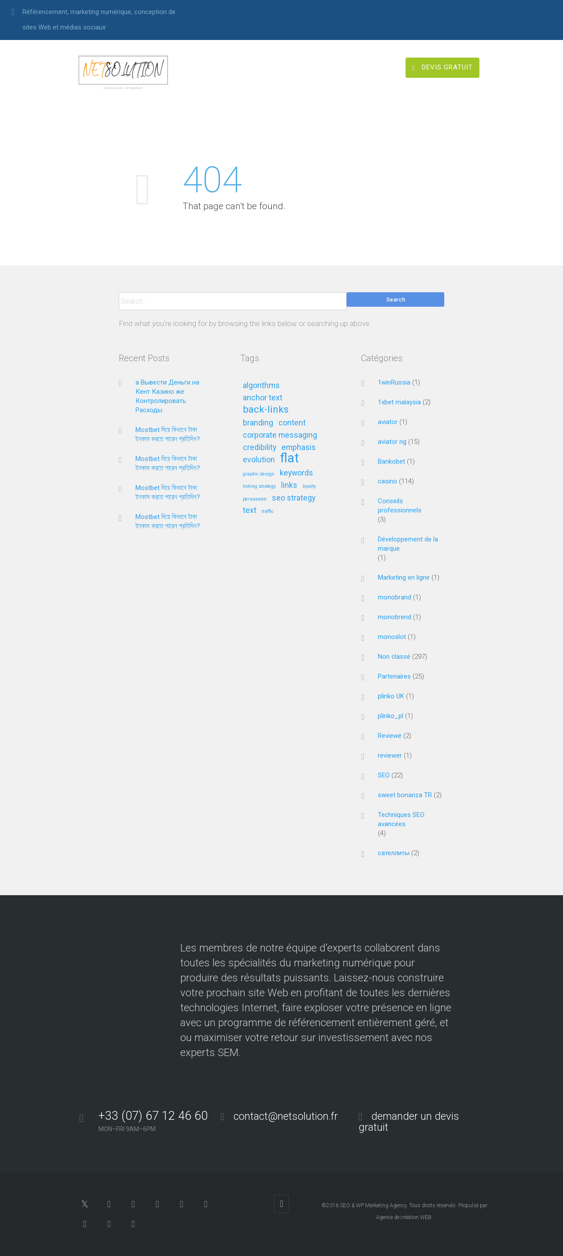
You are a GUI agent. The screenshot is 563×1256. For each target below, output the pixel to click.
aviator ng (392, 442)
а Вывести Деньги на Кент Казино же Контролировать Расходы (167, 396)
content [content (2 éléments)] (292, 423)
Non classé (394, 657)
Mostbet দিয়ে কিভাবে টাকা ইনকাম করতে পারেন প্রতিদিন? (167, 434)
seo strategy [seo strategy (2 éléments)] (293, 498)
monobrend (394, 617)
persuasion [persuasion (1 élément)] (255, 499)
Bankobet (391, 461)
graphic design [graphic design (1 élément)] (258, 474)
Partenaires (394, 676)
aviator (388, 422)
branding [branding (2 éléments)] (258, 423)
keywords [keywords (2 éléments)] (296, 473)
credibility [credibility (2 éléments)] (259, 447)
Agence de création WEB (403, 1217)
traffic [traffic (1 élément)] (268, 511)
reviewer (390, 755)
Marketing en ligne (404, 577)
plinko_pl (390, 716)
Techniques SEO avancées (401, 819)
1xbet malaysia (399, 402)
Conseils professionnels (399, 505)
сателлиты (393, 853)
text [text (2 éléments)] (249, 510)
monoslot (392, 637)
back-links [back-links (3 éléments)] (266, 410)
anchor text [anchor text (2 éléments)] (262, 398)
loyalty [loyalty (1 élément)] (309, 486)
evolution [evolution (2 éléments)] (259, 460)
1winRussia (394, 382)
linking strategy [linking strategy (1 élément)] (259, 486)
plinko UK (391, 696)
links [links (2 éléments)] (289, 485)
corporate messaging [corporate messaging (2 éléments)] (280, 435)
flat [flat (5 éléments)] (289, 458)
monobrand (394, 597)
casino (387, 481)
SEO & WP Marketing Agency (373, 1205)
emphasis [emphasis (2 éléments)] (299, 447)
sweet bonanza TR (405, 795)
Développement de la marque (408, 543)
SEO (384, 775)
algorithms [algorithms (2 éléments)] (261, 385)
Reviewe (390, 736)
